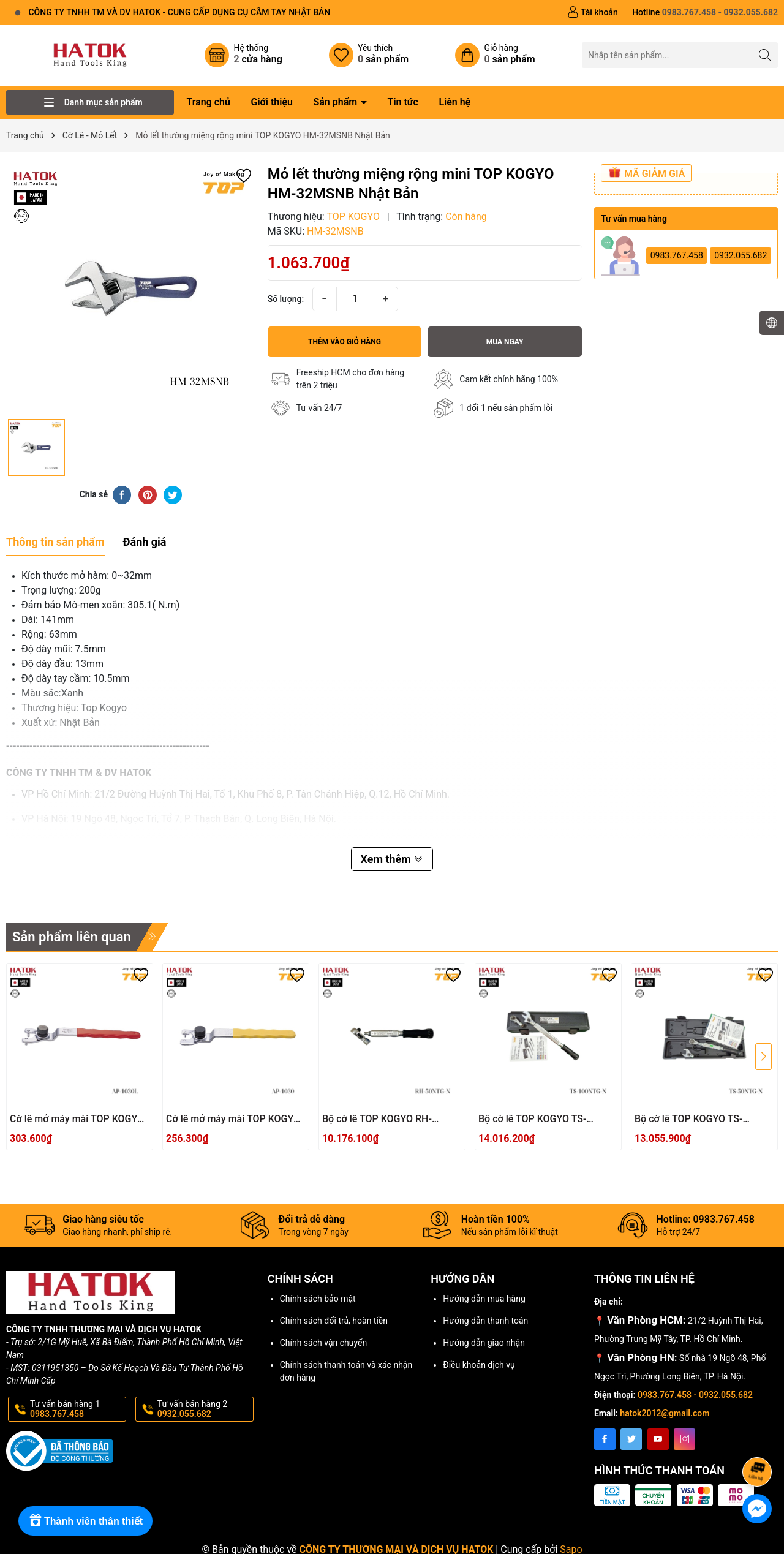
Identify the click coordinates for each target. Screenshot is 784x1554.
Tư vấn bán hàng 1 (77, 1409)
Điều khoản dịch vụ (478, 1365)
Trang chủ (208, 102)
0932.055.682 (740, 255)
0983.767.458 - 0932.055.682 (695, 1395)
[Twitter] (631, 1439)
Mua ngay (505, 342)
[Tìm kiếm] (765, 54)
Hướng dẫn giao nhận (484, 1343)
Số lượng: (286, 299)
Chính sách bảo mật (318, 1298)
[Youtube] (658, 1439)
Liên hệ (454, 102)
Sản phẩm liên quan (71, 937)
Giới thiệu (271, 102)
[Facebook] (605, 1439)
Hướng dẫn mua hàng (484, 1298)
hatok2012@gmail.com (664, 1413)
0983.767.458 (676, 255)
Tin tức (403, 102)
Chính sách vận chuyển (324, 1343)
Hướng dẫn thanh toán (485, 1321)
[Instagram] (684, 1439)
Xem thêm (392, 859)
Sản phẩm (336, 102)
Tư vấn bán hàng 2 (204, 1409)
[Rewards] (85, 1521)
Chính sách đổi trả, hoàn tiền (334, 1321)
